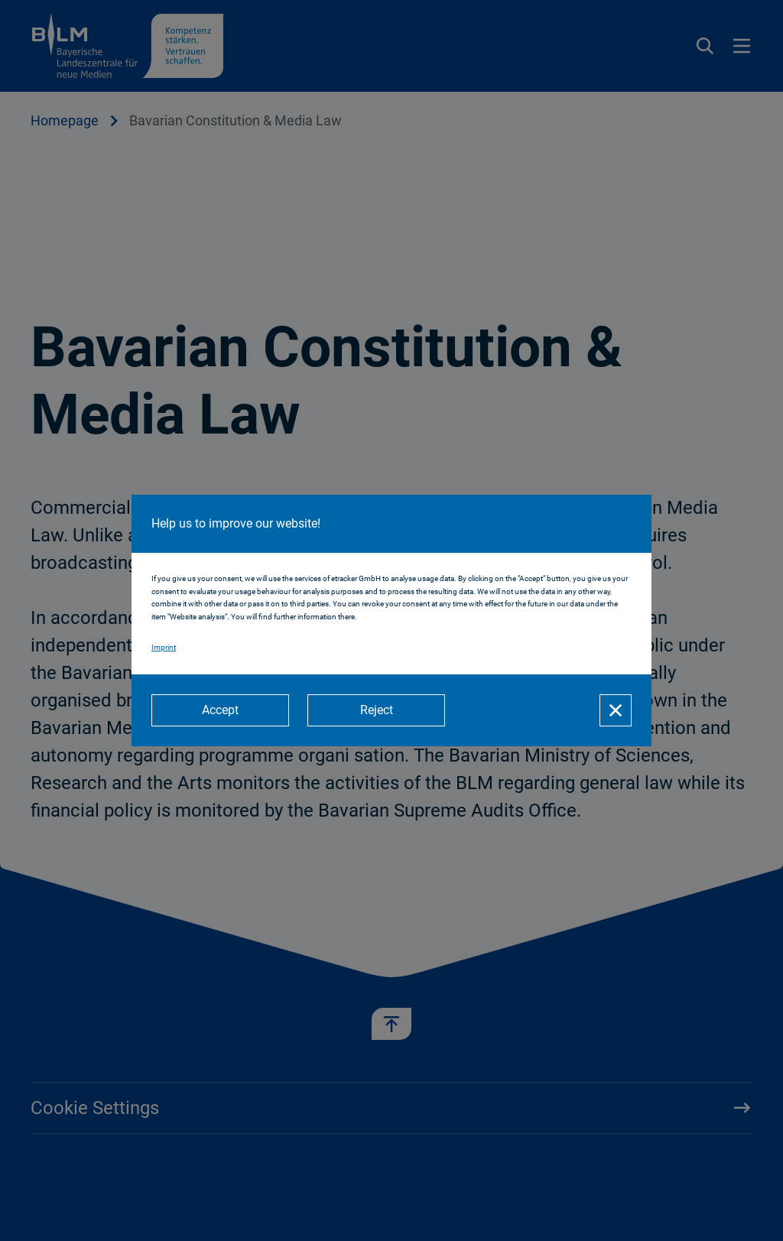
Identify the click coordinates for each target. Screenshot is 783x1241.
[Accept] (220, 710)
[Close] (615, 710)
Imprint (163, 647)
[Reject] (376, 710)
